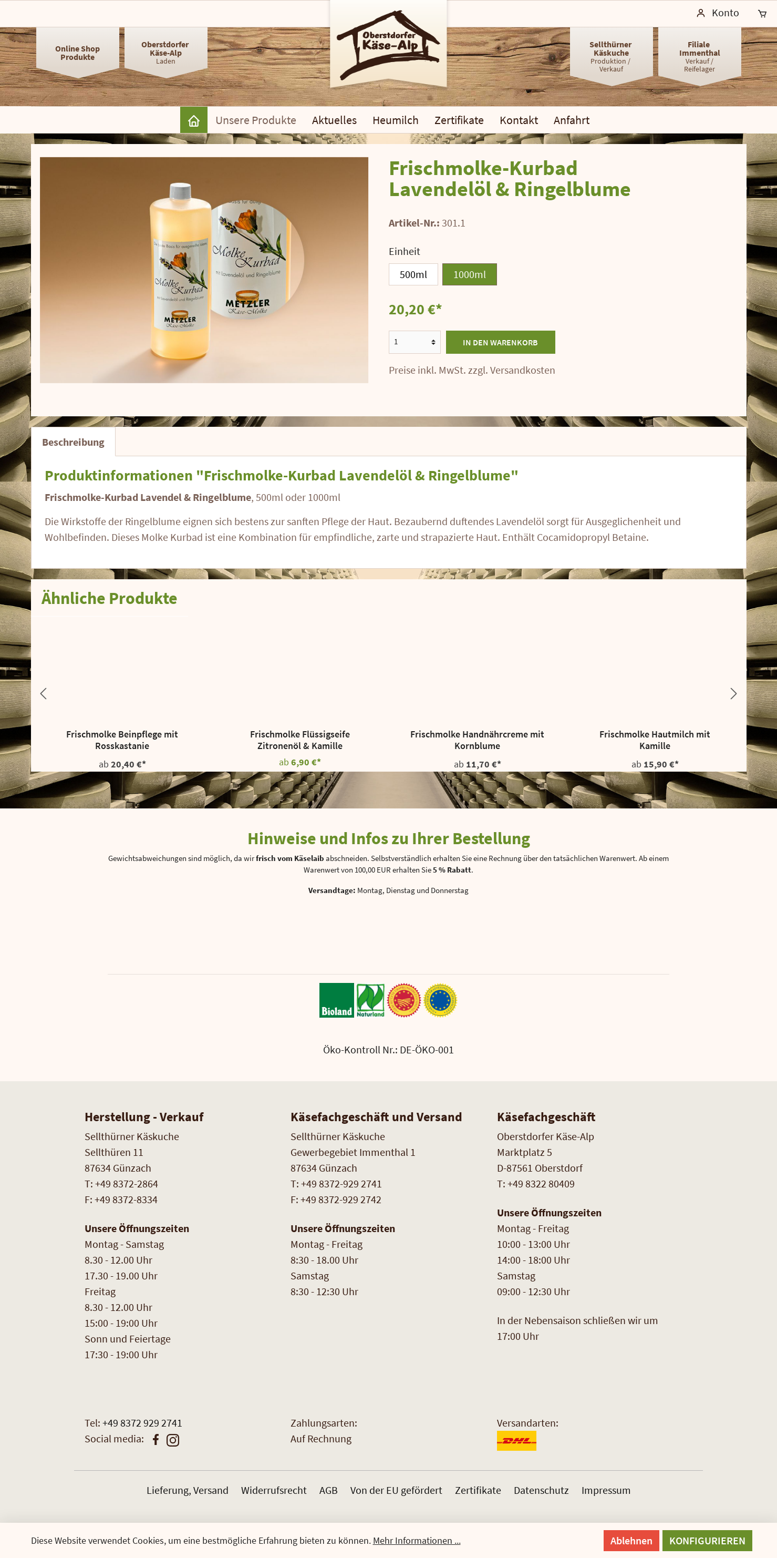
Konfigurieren (707, 1540)
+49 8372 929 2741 (142, 1422)
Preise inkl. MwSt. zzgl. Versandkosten (472, 369)
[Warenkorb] (762, 14)
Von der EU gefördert (396, 1489)
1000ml (469, 274)
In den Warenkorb (500, 342)
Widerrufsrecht (274, 1489)
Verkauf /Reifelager (699, 56)
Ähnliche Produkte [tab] (110, 598)
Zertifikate (478, 1489)
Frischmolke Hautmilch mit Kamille (654, 740)
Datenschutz (541, 1489)
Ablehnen (631, 1540)
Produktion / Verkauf (611, 56)
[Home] (194, 120)
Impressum (606, 1489)
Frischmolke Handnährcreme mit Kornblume (477, 740)
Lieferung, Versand (188, 1489)
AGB (328, 1489)
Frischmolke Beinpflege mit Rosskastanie (122, 740)
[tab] (73, 441)
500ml (413, 274)
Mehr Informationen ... (417, 1540)
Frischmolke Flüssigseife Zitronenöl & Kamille (300, 740)
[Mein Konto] (718, 14)
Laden (165, 52)
